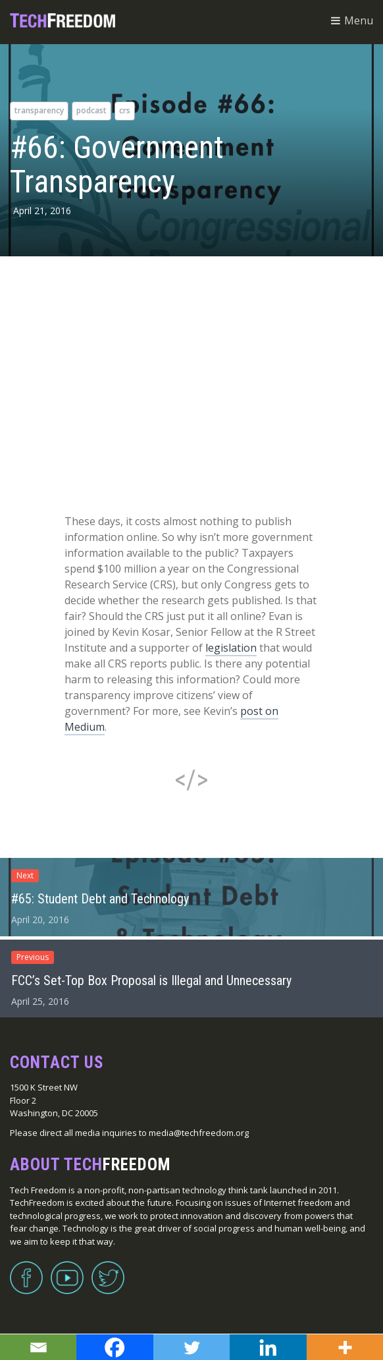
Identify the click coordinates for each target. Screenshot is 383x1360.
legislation (231, 647)
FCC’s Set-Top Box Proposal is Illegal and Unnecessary (151, 980)
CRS (124, 110)
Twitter (107, 1269)
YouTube (67, 1269)
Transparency (39, 110)
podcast (91, 110)
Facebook (26, 1269)
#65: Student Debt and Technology (100, 899)
